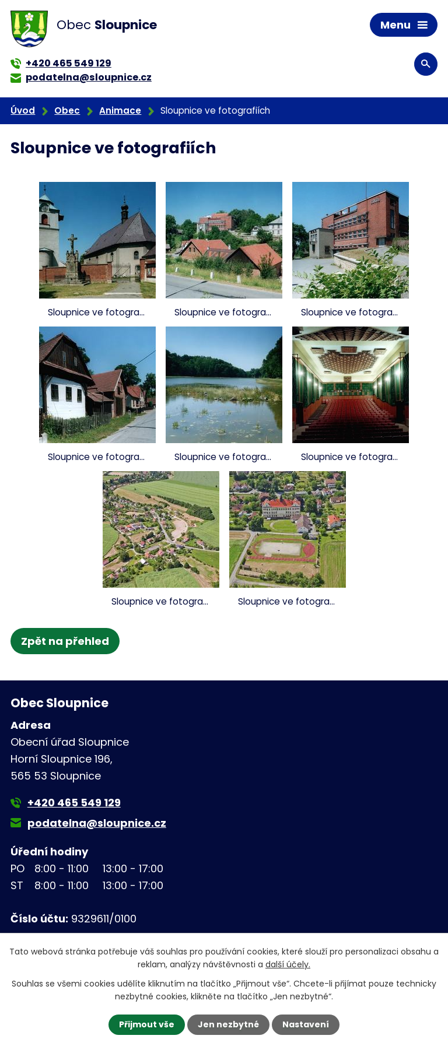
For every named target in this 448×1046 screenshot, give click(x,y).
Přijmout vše (146, 1024)
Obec (67, 110)
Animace (120, 110)
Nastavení (305, 1024)
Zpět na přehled (65, 641)
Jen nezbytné (228, 1024)
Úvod (22, 110)
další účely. (287, 964)
